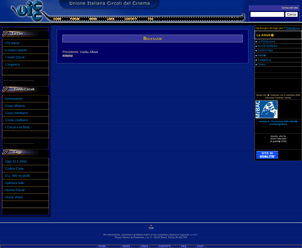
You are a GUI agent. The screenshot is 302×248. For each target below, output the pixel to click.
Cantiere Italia (265, 50)
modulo (194, 234)
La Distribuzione (266, 41)
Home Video (14, 197)
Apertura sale (14, 183)
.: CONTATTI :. (164, 246)
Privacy (261, 64)
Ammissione (13, 98)
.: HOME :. (104, 246)
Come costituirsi (16, 120)
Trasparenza (263, 60)
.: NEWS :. (126, 246)
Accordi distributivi (267, 46)
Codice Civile (14, 168)
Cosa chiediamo (16, 113)
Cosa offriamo (15, 106)
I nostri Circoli (14, 57)
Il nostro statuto (15, 50)
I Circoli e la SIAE (17, 127)
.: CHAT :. (200, 246)
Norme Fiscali (14, 190)
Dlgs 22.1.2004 (16, 161)
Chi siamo (11, 43)
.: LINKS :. (144, 246)
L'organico (12, 64)
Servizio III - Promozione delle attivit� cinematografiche (278, 122)
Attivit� (261, 55)
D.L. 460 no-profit (17, 176)
